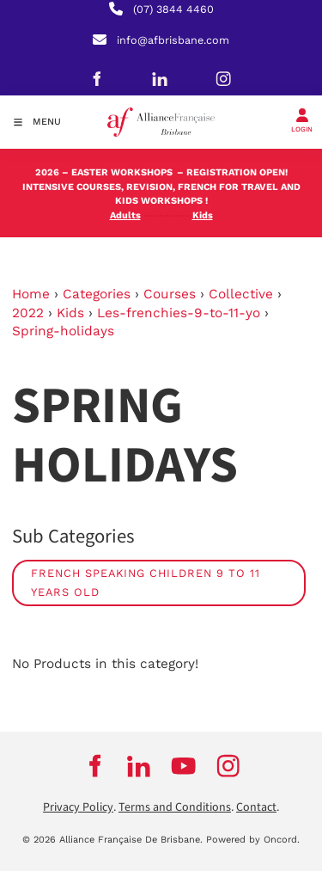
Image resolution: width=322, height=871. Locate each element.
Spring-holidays (63, 331)
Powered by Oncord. (253, 839)
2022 (28, 313)
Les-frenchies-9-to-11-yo (178, 313)
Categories (97, 294)
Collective (241, 294)
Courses (169, 294)
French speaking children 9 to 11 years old (145, 582)
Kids (70, 313)
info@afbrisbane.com (173, 40)
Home (31, 294)
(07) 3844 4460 (173, 9)
